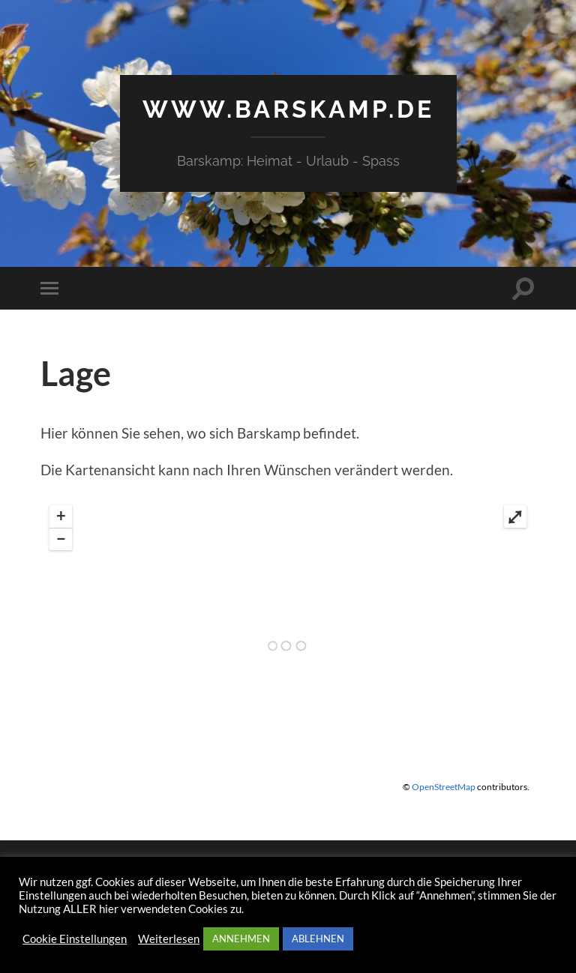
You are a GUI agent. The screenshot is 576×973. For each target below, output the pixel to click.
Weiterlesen (169, 939)
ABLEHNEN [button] (318, 939)
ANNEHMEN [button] (241, 939)
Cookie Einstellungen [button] (74, 939)
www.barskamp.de (288, 109)
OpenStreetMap (444, 786)
